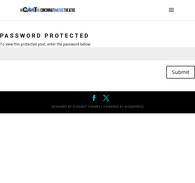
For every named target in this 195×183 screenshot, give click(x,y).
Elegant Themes (86, 106)
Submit (180, 72)
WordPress (134, 106)
